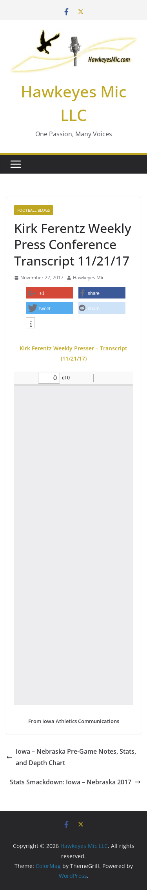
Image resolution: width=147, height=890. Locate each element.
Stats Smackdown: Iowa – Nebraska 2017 (75, 782)
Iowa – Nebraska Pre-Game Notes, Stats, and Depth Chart (71, 757)
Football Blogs (33, 210)
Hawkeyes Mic (88, 277)
